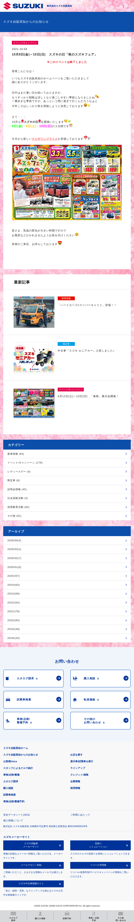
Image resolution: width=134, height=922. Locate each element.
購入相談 (8, 788)
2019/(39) (13, 629)
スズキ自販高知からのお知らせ (20, 754)
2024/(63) (13, 584)
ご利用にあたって (80, 814)
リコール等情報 (98, 865)
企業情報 (75, 781)
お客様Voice (10, 761)
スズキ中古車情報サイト (31, 883)
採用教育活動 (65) (18, 507)
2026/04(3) (14, 540)
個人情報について (13, 820)
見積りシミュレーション (98, 845)
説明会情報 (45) (17, 489)
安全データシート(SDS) (16, 814)
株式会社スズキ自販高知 (59, 6)
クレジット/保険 (79, 774)
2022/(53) (13, 602)
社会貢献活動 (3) (17, 498)
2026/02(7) (14, 558)
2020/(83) (13, 620)
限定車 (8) (13, 480)
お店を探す (76, 754)
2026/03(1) (14, 549)
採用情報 (75, 788)
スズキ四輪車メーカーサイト (31, 845)
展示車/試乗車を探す (81, 761)
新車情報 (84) (15, 453)
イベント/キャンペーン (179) (25, 462)
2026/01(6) (14, 567)
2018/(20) (13, 638)
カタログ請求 (10, 781)
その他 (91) (14, 515)
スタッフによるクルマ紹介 (18, 768)
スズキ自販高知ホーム (15, 748)
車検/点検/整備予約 (13, 801)
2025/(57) (13, 575)
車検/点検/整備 (11, 774)
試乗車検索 (9, 794)
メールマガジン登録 (31, 865)
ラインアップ (77, 768)
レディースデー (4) (19, 471)
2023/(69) (13, 593)
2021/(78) (13, 611)
